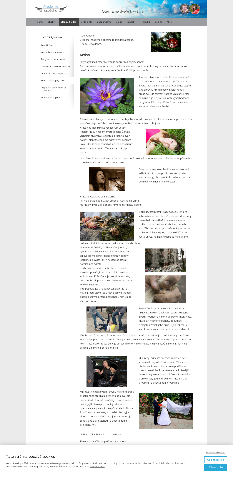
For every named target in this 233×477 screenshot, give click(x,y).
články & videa (68, 21)
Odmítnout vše (215, 459)
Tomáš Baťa (47, 45)
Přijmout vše (215, 467)
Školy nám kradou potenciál (54, 59)
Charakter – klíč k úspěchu (53, 73)
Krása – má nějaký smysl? (53, 80)
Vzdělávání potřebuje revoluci (55, 66)
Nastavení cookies (215, 452)
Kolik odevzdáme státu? (52, 52)
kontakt (131, 21)
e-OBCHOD (86, 21)
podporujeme (104, 21)
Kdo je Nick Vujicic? (50, 97)
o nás (119, 21)
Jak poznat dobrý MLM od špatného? (53, 89)
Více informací (97, 466)
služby (51, 21)
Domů (40, 21)
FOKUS (146, 22)
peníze (158, 21)
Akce (169, 21)
